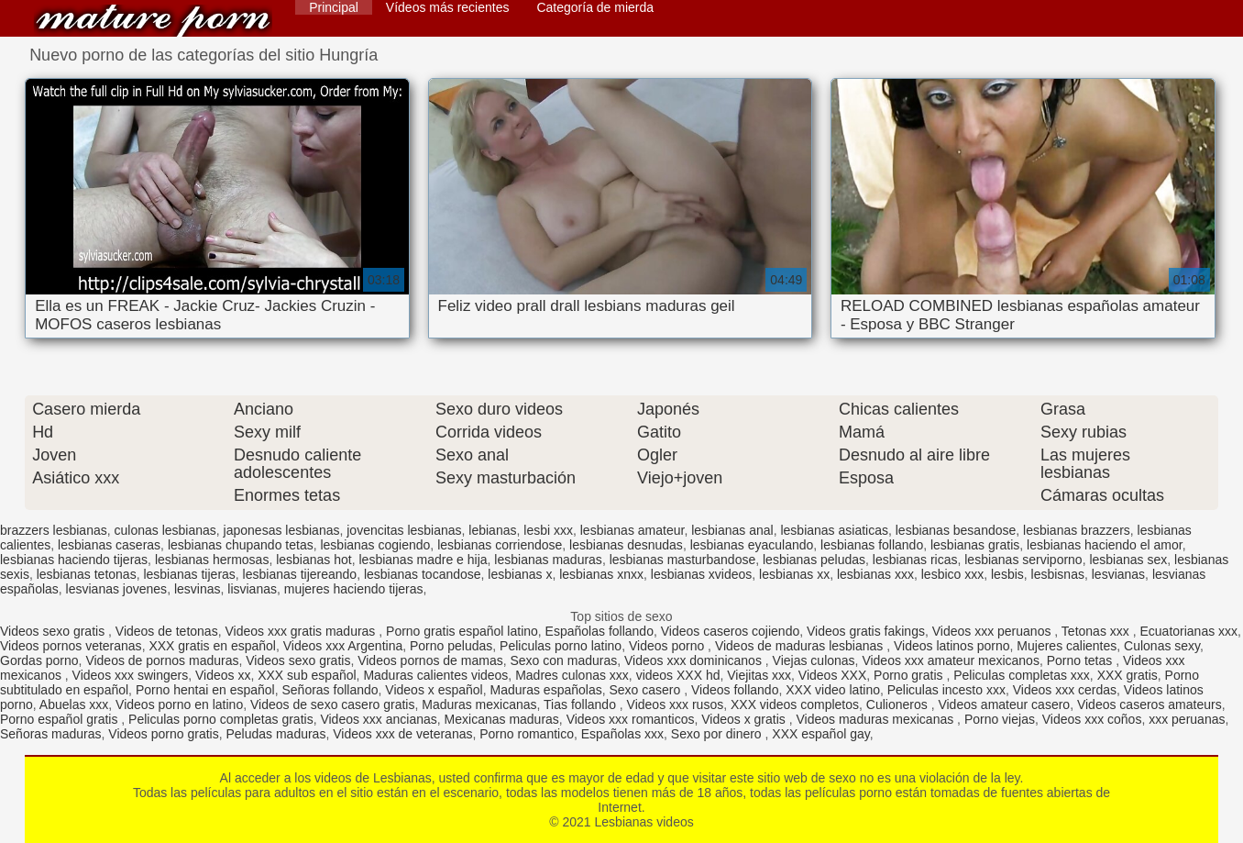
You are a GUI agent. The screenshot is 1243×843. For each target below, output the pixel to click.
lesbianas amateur (632, 530)
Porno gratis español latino (462, 631)
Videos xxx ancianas (378, 719)
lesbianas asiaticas (834, 530)
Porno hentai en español (205, 689)
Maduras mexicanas (479, 704)
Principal (333, 7)
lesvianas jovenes (117, 589)
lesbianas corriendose (499, 545)
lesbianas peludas (814, 559)
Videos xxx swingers (130, 675)
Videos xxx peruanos (993, 631)
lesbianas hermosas (212, 559)
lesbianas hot (314, 559)
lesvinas (197, 589)
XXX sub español (307, 675)
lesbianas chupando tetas (241, 545)
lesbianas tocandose (422, 574)
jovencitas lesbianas (403, 530)
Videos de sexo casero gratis (332, 704)
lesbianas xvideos (702, 574)
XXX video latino (833, 689)
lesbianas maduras (548, 559)
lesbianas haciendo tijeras (74, 559)
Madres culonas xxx (572, 675)
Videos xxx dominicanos (694, 660)
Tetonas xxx (1097, 631)
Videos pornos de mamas (430, 660)
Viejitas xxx (759, 675)
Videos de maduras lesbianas (800, 645)
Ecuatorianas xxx (1188, 631)
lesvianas (1118, 574)
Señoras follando (329, 689)
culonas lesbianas (165, 530)
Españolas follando (599, 631)
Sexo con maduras (563, 660)
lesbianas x (520, 574)
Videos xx (222, 675)
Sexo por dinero (718, 734)
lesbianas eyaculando (752, 545)
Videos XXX (832, 675)
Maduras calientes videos (435, 675)
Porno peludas (451, 645)
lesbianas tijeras (189, 574)
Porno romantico (526, 734)
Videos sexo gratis (54, 631)
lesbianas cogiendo (375, 545)
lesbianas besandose (956, 530)
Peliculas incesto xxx (946, 689)
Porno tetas (1081, 660)
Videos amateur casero (1004, 704)
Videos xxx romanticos (630, 719)
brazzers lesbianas (53, 530)
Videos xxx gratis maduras (302, 631)
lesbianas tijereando (300, 574)
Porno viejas (999, 719)
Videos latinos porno (952, 645)
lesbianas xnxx (601, 574)
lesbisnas (1057, 574)
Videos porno (668, 645)
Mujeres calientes (1066, 645)
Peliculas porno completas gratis (221, 719)
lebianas (492, 530)
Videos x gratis (744, 719)
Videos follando (734, 689)
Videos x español (433, 689)
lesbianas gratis (974, 545)
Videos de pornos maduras (161, 660)
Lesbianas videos (153, 21)
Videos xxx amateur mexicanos (951, 660)
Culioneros (898, 704)
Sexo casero (646, 689)
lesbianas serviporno (1023, 559)
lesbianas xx (794, 574)
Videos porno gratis (163, 734)
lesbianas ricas (915, 559)
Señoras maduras (51, 734)
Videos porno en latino (179, 704)
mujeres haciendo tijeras (354, 589)
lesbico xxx (952, 574)
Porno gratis (910, 675)
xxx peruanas (1187, 719)
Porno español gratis (60, 719)
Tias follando (582, 704)
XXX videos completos (795, 704)
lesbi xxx (548, 530)
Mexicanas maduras (502, 719)
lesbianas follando (871, 545)
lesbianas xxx (875, 574)
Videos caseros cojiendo (730, 631)
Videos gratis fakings (866, 631)
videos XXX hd (678, 675)
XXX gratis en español (212, 645)
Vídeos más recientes (448, 7)
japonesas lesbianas (282, 530)
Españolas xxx (622, 734)
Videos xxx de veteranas (402, 734)
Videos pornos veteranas (71, 645)
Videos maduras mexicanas (876, 719)
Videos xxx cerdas (1064, 689)
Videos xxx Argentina (343, 645)
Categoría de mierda (595, 7)
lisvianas (252, 589)
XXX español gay (820, 734)
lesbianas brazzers (1076, 530)
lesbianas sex (1128, 559)
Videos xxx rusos (675, 704)
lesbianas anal (732, 530)
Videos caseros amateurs (1149, 704)
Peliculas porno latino (561, 645)
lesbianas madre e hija (422, 559)
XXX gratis (1127, 675)
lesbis (1007, 574)
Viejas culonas (814, 660)
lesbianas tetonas (87, 574)
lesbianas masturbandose (683, 559)
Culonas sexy (1162, 645)
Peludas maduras (275, 734)
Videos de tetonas (167, 631)
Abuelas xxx (73, 704)
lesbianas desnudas (626, 545)
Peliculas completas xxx (1021, 675)
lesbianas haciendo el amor (1104, 545)
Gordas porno (39, 660)
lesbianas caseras (109, 545)
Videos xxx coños (1092, 719)
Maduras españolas (545, 689)
